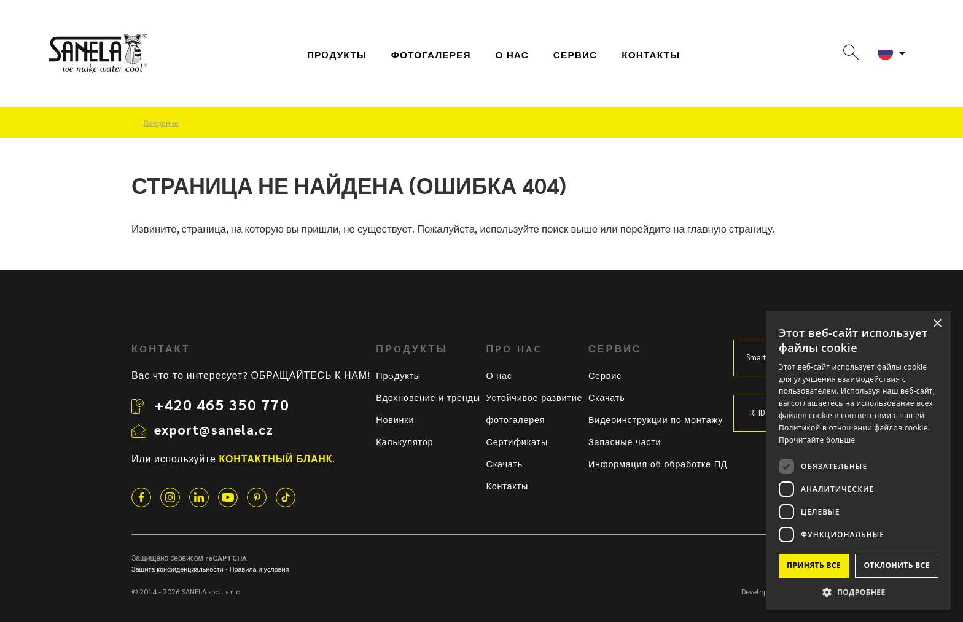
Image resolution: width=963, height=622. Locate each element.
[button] (858, 591)
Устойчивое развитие (534, 397)
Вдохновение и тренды (428, 397)
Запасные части (624, 441)
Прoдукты (337, 55)
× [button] (937, 323)
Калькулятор (404, 441)
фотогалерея (431, 55)
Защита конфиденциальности (177, 568)
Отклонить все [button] (896, 565)
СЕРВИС (575, 55)
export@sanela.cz (213, 429)
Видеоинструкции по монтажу (655, 419)
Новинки (395, 419)
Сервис (605, 375)
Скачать (504, 463)
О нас (512, 55)
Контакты (651, 55)
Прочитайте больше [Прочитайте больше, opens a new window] (817, 440)
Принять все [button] (814, 565)
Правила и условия (259, 568)
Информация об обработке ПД (657, 463)
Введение (161, 123)
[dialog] (858, 460)
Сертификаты (517, 441)
